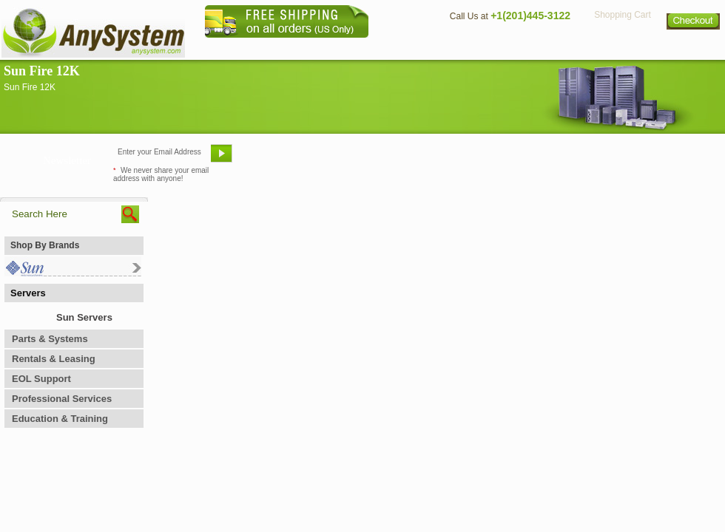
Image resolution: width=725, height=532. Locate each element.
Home (342, 48)
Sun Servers (84, 317)
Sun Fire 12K (42, 71)
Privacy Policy (622, 48)
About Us (403, 48)
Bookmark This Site (451, 158)
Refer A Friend (354, 158)
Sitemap (694, 48)
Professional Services (62, 398)
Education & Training (60, 418)
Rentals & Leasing (53, 358)
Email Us (274, 158)
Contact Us (471, 48)
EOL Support (41, 378)
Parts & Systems (50, 338)
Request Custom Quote (652, 158)
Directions (543, 48)
